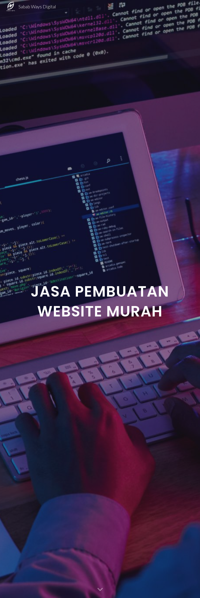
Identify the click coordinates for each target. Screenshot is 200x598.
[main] (100, 299)
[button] (100, 589)
